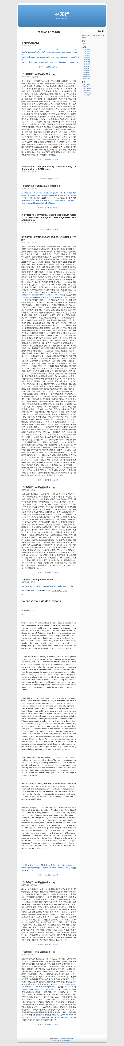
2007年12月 (87, 70)
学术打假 (48, 208)
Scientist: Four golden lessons (37, 579)
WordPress (71, 1038)
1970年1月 (87, 78)
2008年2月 (87, 66)
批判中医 (48, 159)
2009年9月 (87, 56)
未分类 (48, 67)
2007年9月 (87, 76)
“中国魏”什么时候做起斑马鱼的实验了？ (41, 186)
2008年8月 (87, 60)
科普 (48, 179)
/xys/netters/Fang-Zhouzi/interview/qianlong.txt (38, 987)
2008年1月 (87, 68)
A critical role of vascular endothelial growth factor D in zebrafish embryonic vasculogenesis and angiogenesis (48, 217)
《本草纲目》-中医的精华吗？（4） (38, 74)
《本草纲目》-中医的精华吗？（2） (38, 882)
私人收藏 (48, 875)
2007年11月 (87, 72)
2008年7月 (87, 62)
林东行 (62, 14)
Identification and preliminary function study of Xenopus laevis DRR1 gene (48, 167)
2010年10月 (87, 49)
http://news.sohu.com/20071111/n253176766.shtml (42, 295)
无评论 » (55, 67)
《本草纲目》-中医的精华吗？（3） (38, 487)
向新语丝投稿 (87, 88)
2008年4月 (87, 64)
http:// (64, 984)
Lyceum (64, 1038)
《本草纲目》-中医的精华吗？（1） (38, 952)
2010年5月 (87, 51)
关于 (85, 43)
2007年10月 (87, 74)
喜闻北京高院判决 (30, 43)
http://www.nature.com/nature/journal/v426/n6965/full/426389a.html (46, 586)
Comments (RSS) (66, 1040)
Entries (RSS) (56, 1040)
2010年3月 (87, 53)
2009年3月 (87, 58)
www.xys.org (71, 984)
